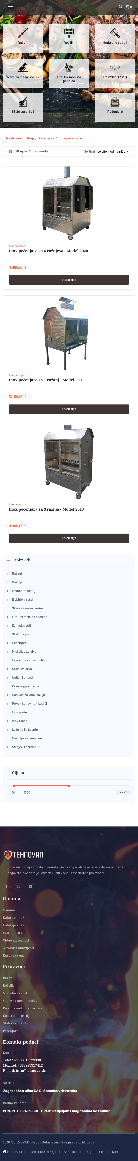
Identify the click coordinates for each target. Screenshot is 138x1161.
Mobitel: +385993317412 (23, 1065)
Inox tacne (19, 721)
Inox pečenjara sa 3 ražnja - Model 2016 (46, 509)
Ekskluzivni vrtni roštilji (28, 660)
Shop (30, 138)
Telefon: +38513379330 (22, 1060)
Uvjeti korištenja (43, 1152)
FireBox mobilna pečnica (29, 617)
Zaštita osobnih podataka (84, 1152)
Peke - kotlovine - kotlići (29, 703)
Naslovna (13, 138)
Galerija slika (14, 925)
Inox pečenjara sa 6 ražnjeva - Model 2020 (48, 251)
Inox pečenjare (70, 138)
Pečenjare (46, 138)
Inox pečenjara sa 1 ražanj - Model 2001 (46, 380)
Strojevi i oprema (24, 747)
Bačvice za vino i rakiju (28, 695)
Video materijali (16, 941)
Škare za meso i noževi (28, 608)
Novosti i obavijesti (18, 948)
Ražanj (17, 573)
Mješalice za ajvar (25, 651)
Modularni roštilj (23, 591)
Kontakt (118, 1152)
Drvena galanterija (25, 686)
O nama (9, 910)
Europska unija (15, 956)
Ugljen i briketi (22, 677)
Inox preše (19, 712)
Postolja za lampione (27, 738)
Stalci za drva (22, 669)
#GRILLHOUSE (14, 933)
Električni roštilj (23, 599)
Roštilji (17, 582)
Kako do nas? (13, 918)
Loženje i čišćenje (25, 729)
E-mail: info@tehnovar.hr (25, 1071)
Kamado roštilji (22, 625)
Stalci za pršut (22, 634)
